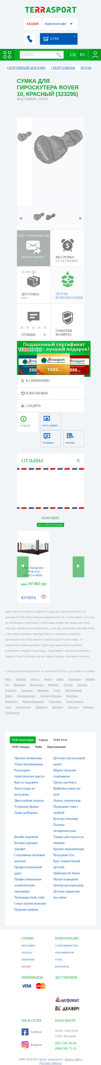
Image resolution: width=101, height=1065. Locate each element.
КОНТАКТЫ (62, 966)
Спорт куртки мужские (30, 903)
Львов (59, 679)
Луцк (8, 707)
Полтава (82, 684)
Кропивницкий (26, 696)
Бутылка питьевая (65, 818)
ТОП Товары (21, 747)
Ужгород (73, 707)
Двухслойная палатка (29, 800)
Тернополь (55, 701)
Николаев (19, 684)
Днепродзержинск (50, 696)
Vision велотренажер (28, 764)
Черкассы (27, 690)
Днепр (47, 679)
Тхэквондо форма (26, 806)
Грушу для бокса (65, 782)
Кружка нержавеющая (68, 849)
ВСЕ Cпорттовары (50, 524)
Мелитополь (23, 707)
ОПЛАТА (27, 952)
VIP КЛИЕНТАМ (64, 952)
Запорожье (74, 679)
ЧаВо (38, 747)
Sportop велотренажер (68, 885)
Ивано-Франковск (33, 701)
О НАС (59, 959)
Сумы (56, 690)
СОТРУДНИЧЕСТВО (66, 945)
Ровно (8, 696)
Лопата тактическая (67, 800)
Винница (53, 684)
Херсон (68, 684)
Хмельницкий (73, 690)
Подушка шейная (26, 909)
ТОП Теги (60, 740)
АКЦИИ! (32, 24)
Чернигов (10, 690)
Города (43, 740)
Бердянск (57, 707)
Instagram (32, 1044)
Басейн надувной (26, 837)
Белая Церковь (74, 701)
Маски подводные (65, 879)
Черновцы (72, 696)
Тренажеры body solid (29, 897)
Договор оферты (50, 1063)
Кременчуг (11, 701)
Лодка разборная (25, 812)
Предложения (56, 747)
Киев (8, 679)
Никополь (41, 707)
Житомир (43, 690)
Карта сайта (73, 1059)
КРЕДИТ (26, 966)
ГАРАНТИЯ (28, 959)
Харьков (21, 679)
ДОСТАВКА (29, 945)
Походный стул (63, 855)
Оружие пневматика (28, 758)
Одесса (35, 679)
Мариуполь (36, 684)
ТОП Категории (23, 740)
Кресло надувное (26, 782)
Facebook (32, 1031)
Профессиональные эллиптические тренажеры (28, 885)
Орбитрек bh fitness (66, 873)
